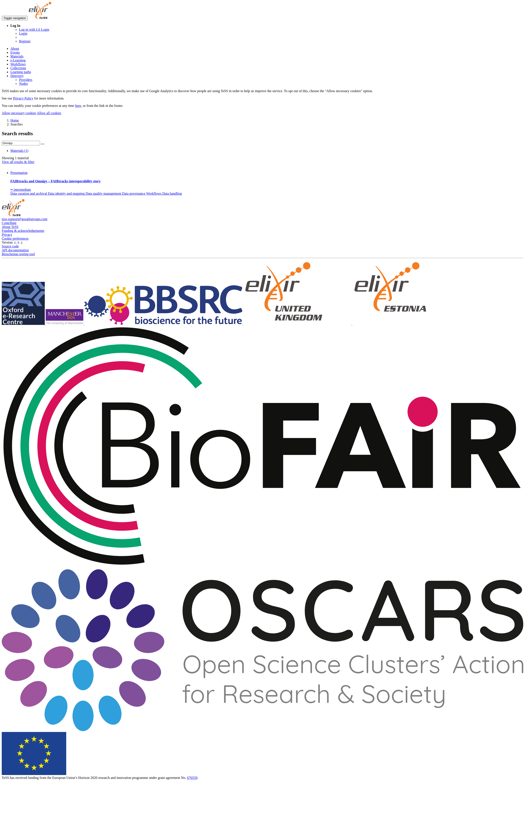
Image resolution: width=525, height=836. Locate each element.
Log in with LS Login (34, 29)
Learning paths (20, 72)
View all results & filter (18, 162)
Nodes (23, 83)
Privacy (7, 234)
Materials (16, 56)
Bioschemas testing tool (18, 254)
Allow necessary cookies (19, 113)
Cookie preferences (15, 238)
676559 (192, 778)
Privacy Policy (23, 98)
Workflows (18, 64)
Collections (18, 68)
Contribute (9, 223)
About (14, 48)
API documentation (15, 250)
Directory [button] (17, 76)
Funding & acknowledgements (23, 231)
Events (15, 52)
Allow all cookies (49, 113)
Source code (10, 246)
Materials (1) (19, 150)
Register (25, 41)
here (78, 106)
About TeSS (10, 227)
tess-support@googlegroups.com (24, 219)
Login (23, 33)
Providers (25, 80)
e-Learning (18, 60)
